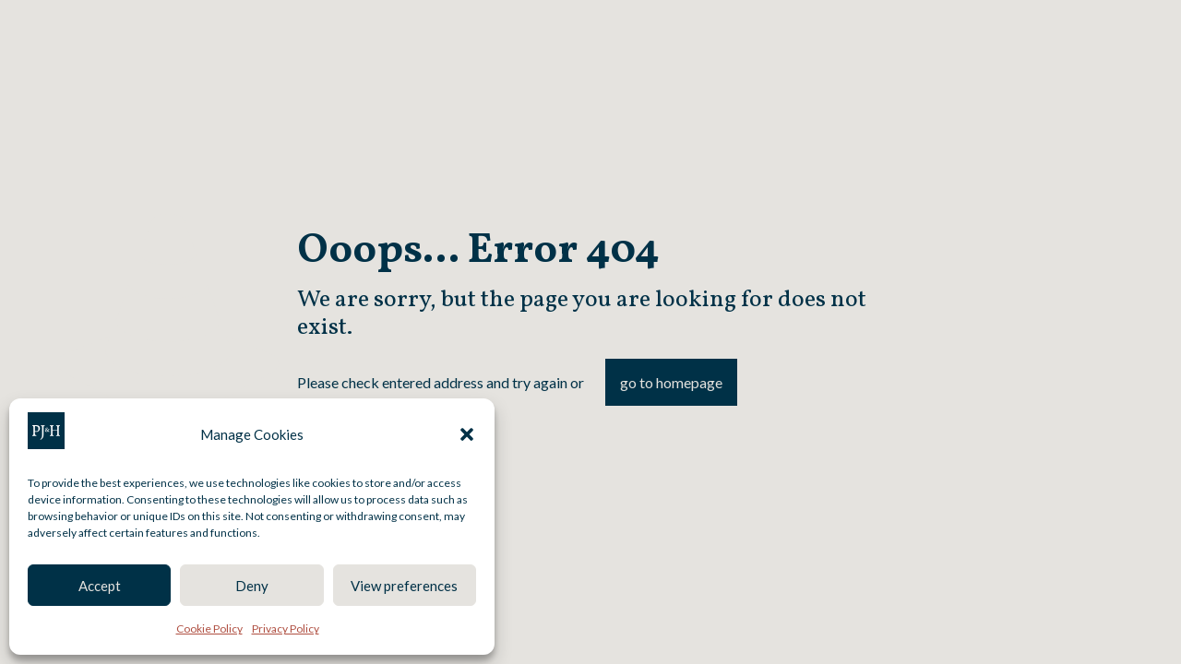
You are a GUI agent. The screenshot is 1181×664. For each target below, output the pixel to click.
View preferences (404, 585)
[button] (467, 434)
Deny (251, 585)
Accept (99, 585)
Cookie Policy (209, 628)
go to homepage (671, 382)
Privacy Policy (285, 628)
